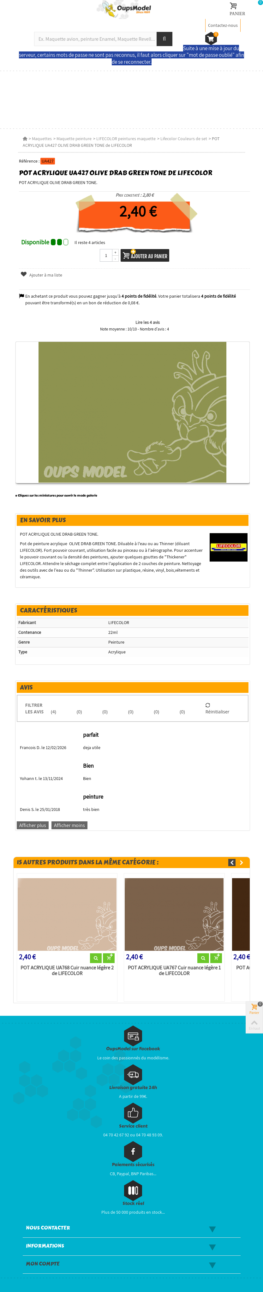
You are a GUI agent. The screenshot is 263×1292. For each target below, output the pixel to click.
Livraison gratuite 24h (133, 1087)
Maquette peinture (74, 138)
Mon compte (42, 1264)
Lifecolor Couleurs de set (183, 138)
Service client (133, 1126)
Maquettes (42, 138)
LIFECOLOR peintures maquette (126, 138)
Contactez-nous (223, 25)
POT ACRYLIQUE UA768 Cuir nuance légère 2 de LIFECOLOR (67, 970)
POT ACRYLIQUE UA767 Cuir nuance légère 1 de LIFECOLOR (174, 970)
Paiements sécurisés (133, 1164)
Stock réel (133, 1203)
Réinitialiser (218, 708)
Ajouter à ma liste (41, 275)
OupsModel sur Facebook (133, 1048)
